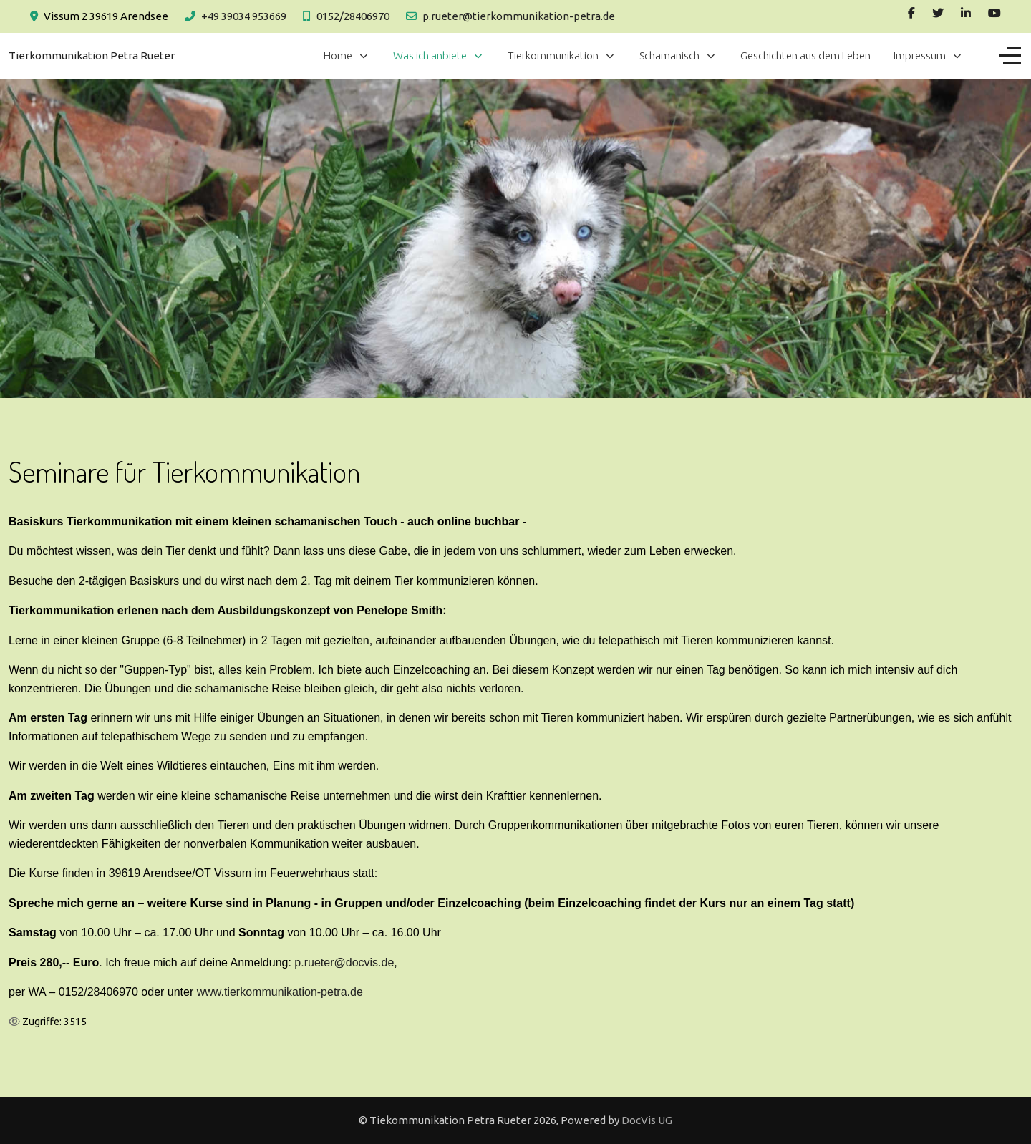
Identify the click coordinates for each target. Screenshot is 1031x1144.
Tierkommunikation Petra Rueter (92, 55)
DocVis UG (646, 1120)
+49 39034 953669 (243, 16)
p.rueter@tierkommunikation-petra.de (518, 16)
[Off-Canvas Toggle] (1010, 56)
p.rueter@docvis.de (344, 962)
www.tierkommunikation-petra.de (280, 992)
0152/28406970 (352, 16)
